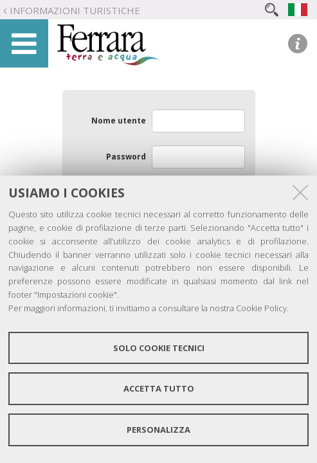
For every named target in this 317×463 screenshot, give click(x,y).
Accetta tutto (158, 388)
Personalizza (158, 429)
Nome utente (118, 120)
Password (126, 156)
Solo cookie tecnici (158, 348)
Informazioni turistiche (75, 10)
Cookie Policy (261, 308)
